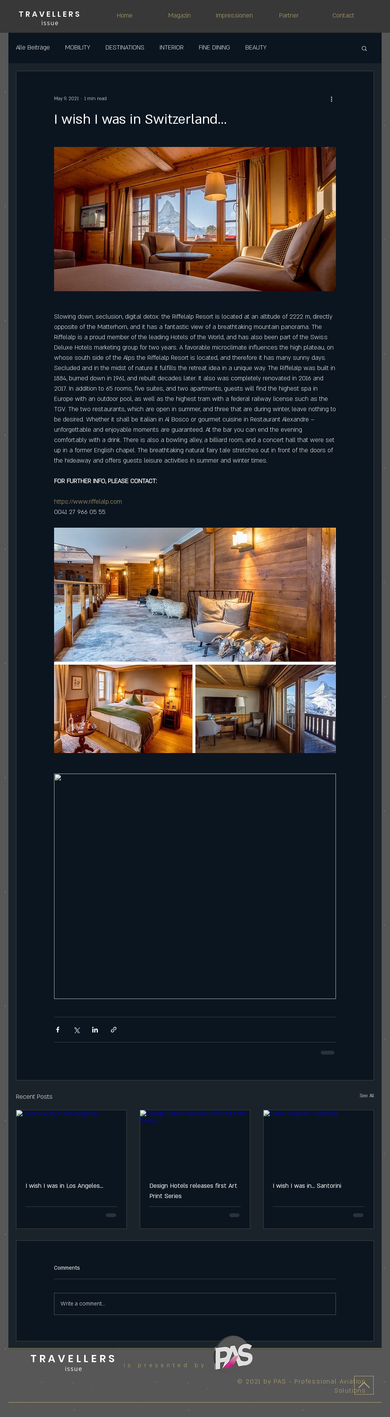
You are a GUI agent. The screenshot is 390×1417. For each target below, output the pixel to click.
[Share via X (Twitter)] (76, 1029)
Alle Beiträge (33, 47)
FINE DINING (214, 47)
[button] (364, 48)
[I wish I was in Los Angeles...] (71, 1141)
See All (367, 1096)
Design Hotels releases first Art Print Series (193, 1191)
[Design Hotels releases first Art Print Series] (195, 1141)
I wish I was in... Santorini (307, 1186)
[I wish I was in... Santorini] (319, 1141)
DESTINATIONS (124, 47)
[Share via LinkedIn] (95, 1029)
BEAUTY (256, 47)
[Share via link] (113, 1029)
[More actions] (331, 98)
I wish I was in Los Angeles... (64, 1186)
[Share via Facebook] (57, 1029)
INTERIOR (172, 47)
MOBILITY (77, 47)
